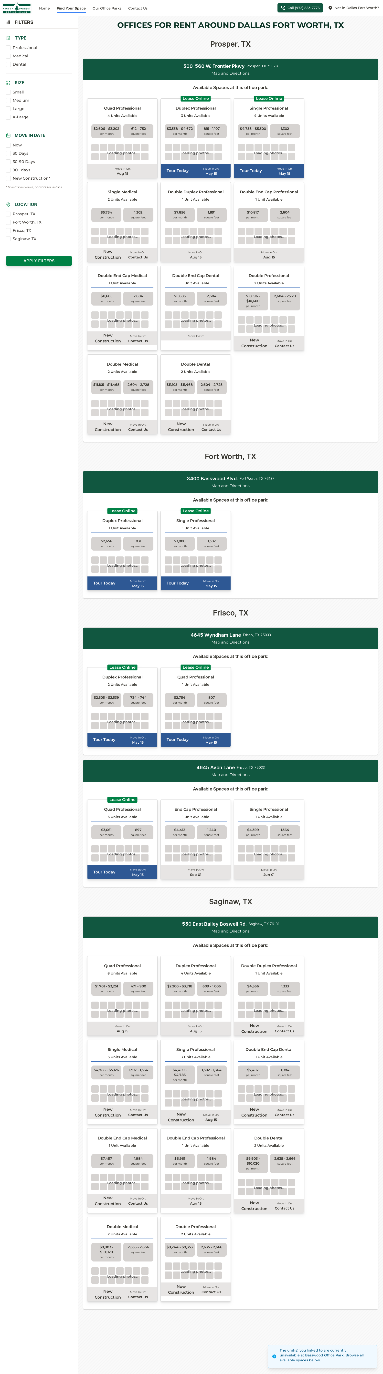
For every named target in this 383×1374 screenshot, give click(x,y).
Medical (20, 56)
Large (18, 108)
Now (17, 145)
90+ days (21, 170)
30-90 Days (24, 161)
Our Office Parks (107, 8)
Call (300, 7)
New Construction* (31, 178)
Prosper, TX (24, 214)
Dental (19, 64)
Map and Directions (231, 73)
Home (44, 8)
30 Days (20, 153)
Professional (25, 47)
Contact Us (138, 8)
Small (18, 92)
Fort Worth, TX (27, 222)
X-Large (21, 117)
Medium (21, 100)
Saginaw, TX (24, 238)
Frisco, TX (22, 230)
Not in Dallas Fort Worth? (353, 7)
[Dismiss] (370, 1356)
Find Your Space (71, 8)
